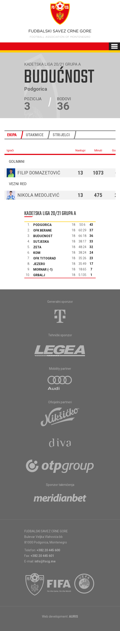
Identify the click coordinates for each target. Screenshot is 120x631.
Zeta (37, 247)
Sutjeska (41, 241)
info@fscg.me (45, 561)
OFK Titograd (44, 258)
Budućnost (43, 236)
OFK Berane (42, 230)
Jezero (39, 264)
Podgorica (42, 225)
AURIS (73, 616)
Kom (36, 253)
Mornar (40, 269)
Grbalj (39, 275)
